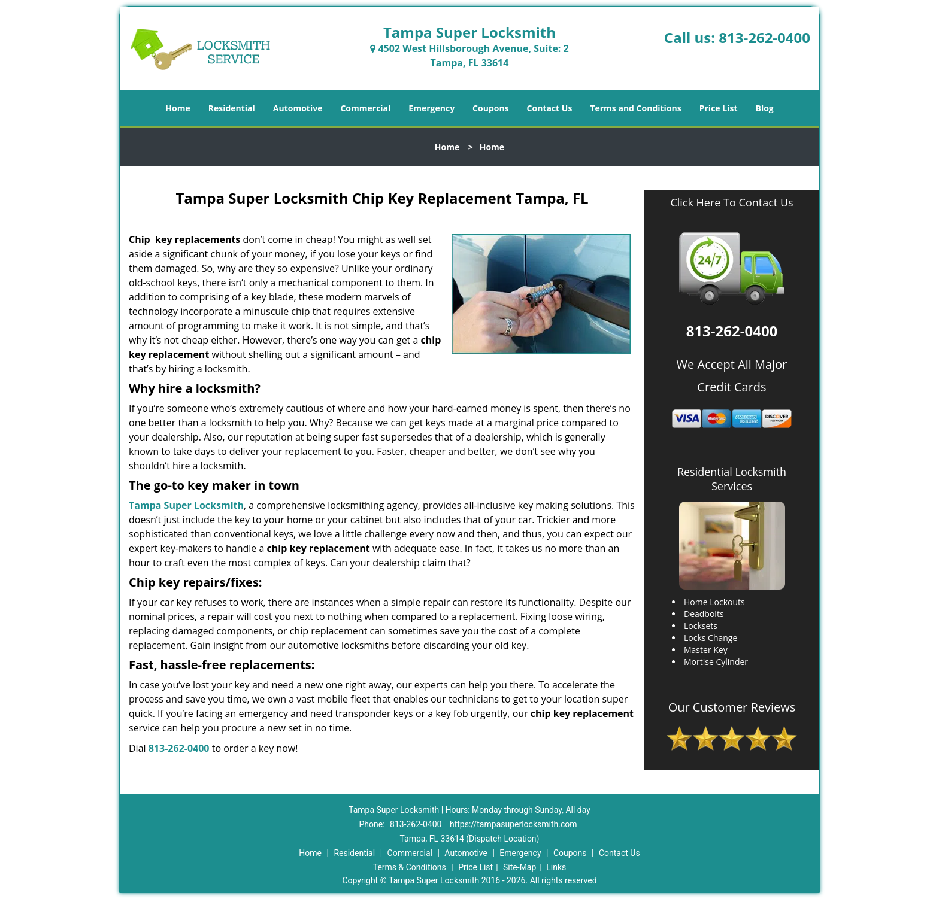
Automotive (298, 108)
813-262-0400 (764, 37)
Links (556, 867)
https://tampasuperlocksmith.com (513, 824)
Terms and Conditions (635, 108)
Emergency (431, 108)
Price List (718, 108)
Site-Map (519, 867)
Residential (231, 108)
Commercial (365, 108)
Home (177, 108)
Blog (764, 108)
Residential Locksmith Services (731, 478)
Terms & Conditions (409, 867)
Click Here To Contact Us (731, 202)
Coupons (490, 108)
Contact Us (550, 108)
